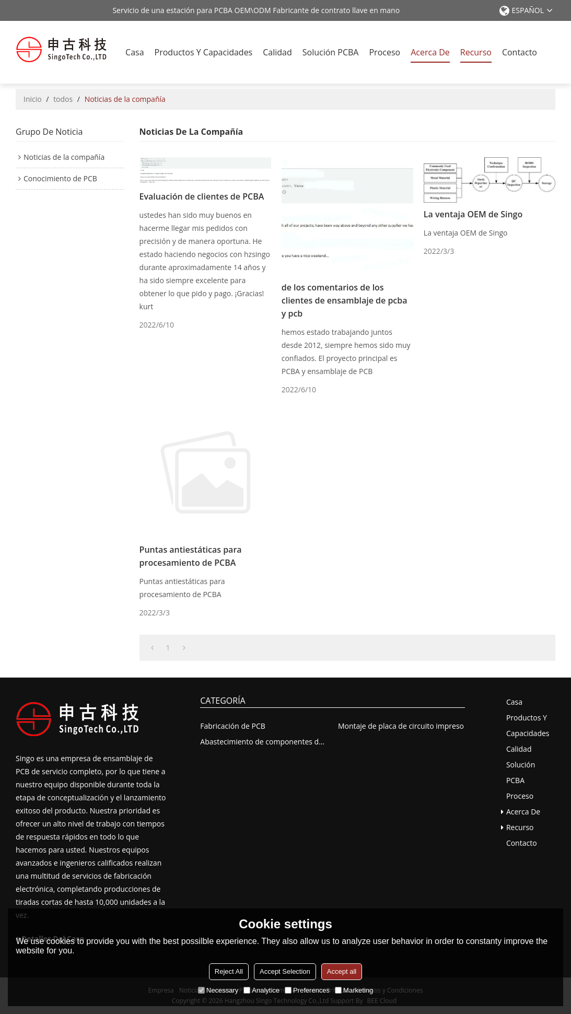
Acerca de (430, 52)
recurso (476, 52)
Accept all (341, 971)
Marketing (354, 990)
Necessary (218, 990)
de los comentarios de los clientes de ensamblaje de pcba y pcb (344, 300)
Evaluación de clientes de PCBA (201, 196)
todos (63, 99)
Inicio (33, 99)
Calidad (277, 52)
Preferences (307, 990)
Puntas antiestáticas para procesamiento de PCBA (190, 556)
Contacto (519, 52)
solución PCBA (330, 52)
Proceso (384, 52)
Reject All (229, 971)
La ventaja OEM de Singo (473, 214)
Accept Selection (285, 971)
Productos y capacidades (204, 52)
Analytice (261, 990)
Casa (134, 52)
